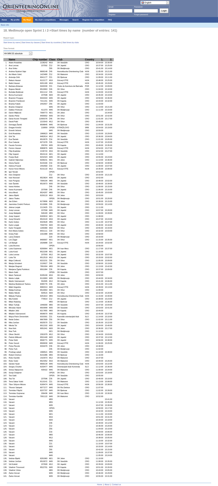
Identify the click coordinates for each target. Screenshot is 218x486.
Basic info (5, 25)
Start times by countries (51, 42)
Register (111, 14)
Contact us (116, 484)
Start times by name (11, 42)
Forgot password (141, 14)
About (107, 484)
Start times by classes (31, 42)
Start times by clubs (71, 42)
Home (99, 484)
